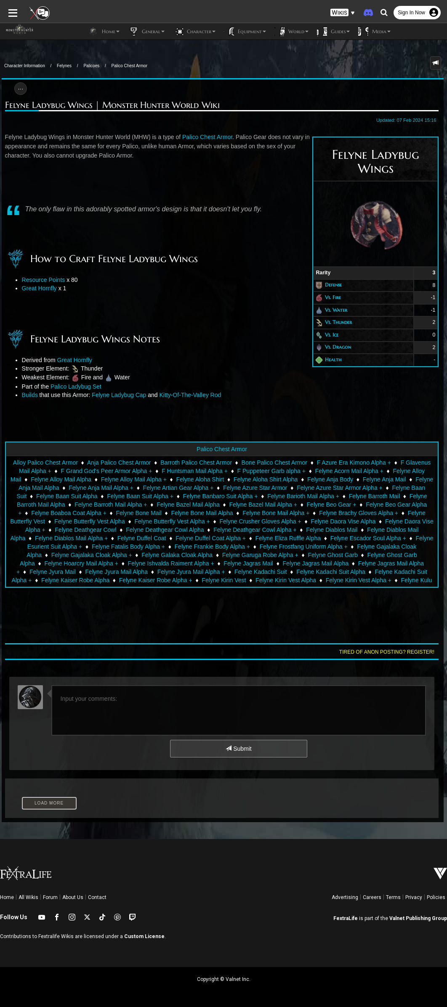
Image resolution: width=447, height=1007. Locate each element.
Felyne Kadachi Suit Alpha (209, 571)
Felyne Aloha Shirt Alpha (266, 479)
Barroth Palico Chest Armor (190, 462)
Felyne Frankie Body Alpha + (143, 546)
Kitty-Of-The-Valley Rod (188, 395)
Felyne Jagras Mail (143, 563)
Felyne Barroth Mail (374, 496)
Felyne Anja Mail (384, 479)
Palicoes (91, 65)
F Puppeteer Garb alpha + (265, 471)
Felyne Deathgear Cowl (55, 529)
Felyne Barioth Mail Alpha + (303, 496)
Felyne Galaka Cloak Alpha (87, 555)
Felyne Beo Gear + (332, 504)
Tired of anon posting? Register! (388, 652)
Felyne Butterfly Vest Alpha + (152, 521)
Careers (372, 897)
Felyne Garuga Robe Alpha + (170, 555)
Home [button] (104, 31)
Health (335, 359)
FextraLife (345, 918)
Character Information (24, 65)
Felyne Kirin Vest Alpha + (233, 580)
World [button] (291, 31)
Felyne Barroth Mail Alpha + (110, 504)
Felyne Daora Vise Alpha (323, 521)
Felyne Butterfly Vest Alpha (70, 521)
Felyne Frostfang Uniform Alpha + (235, 546)
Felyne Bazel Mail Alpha (188, 504)
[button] (343, 12)
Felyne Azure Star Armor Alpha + (340, 487)
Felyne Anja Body (330, 479)
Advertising (345, 897)
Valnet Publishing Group (418, 918)
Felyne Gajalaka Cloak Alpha (327, 546)
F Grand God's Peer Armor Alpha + (100, 471)
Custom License (144, 936)
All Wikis (28, 897)
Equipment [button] (245, 31)
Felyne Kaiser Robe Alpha (371, 571)
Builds (28, 395)
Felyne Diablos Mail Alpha (370, 529)
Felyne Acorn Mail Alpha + (343, 471)
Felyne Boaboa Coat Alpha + (57, 513)
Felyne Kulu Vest (298, 580)
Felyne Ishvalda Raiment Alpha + (65, 563)
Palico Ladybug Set (74, 386)
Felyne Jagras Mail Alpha (209, 563)
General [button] (146, 31)
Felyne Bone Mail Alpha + (264, 513)
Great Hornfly (37, 288)
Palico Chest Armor (130, 65)
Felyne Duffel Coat (93, 538)
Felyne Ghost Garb (243, 555)
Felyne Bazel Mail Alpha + (263, 504)
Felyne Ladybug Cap (117, 395)
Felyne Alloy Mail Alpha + (134, 479)
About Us (72, 897)
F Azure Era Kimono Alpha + (348, 462)
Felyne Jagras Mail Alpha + (287, 563)
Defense (335, 285)
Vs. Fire (335, 297)
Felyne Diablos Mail (301, 529)
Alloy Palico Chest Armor (39, 462)
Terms (393, 897)
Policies (436, 897)
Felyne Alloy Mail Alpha (61, 479)
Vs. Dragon (340, 347)
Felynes (64, 65)
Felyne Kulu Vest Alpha (360, 580)
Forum (50, 897)
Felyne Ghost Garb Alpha (310, 555)
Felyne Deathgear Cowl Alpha (135, 529)
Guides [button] (333, 31)
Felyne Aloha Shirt (200, 479)
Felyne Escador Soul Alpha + (320, 538)
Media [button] (374, 31)
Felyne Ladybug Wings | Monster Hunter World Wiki (110, 105)
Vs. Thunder (340, 322)
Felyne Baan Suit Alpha (67, 496)
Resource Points (42, 279)
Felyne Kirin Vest (99, 580)
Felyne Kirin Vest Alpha (160, 580)
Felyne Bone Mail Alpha (190, 513)
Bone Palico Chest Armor (268, 462)
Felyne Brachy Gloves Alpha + (346, 513)
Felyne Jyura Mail (356, 563)
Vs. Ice (334, 334)
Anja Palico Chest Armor (113, 462)
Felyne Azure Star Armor (255, 487)
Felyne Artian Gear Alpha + (178, 487)
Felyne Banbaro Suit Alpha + (220, 496)
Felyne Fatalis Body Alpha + (60, 546)
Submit (238, 748)
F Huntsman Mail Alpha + (189, 471)
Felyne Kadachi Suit (139, 571)
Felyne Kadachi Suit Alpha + (290, 571)
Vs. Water (338, 310)
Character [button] (194, 31)
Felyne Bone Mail (127, 513)
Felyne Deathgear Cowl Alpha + (225, 529)
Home (7, 897)
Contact (97, 897)
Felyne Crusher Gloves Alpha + (240, 521)
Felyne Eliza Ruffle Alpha (240, 538)
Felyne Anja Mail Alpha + (101, 487)
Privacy (413, 897)
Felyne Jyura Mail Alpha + (70, 571)
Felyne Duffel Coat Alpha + (163, 538)
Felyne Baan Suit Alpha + (140, 496)
